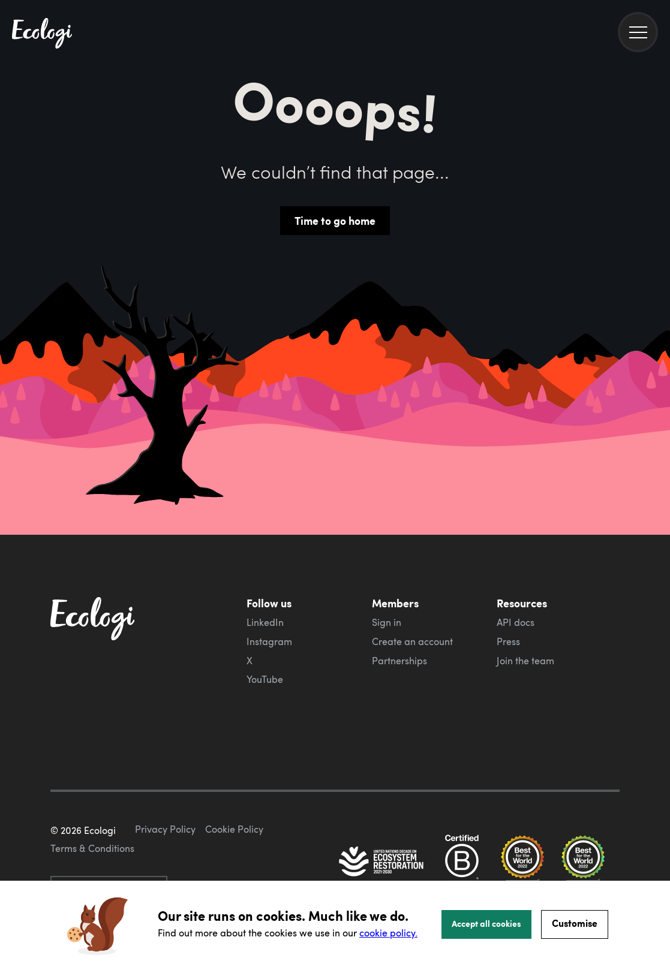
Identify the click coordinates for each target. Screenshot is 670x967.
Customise (574, 923)
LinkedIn (265, 622)
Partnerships (399, 661)
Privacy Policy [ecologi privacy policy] (165, 829)
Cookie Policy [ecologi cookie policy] (234, 829)
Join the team (525, 661)
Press (508, 641)
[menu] (638, 32)
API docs (515, 622)
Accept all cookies (486, 923)
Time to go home (335, 220)
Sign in (386, 622)
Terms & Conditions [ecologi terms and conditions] (92, 848)
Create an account (412, 641)
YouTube (265, 679)
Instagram (269, 641)
